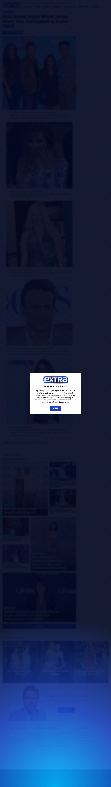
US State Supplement (60, 402)
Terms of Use (70, 390)
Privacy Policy (42, 397)
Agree (55, 408)
